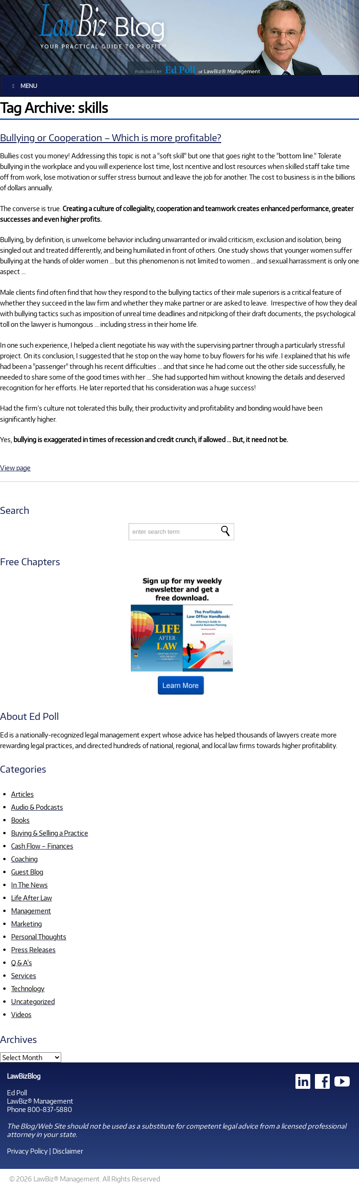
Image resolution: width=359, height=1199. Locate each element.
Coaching (24, 859)
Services (23, 975)
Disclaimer (67, 1151)
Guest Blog (27, 872)
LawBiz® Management (40, 1101)
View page (15, 467)
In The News (29, 885)
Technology (28, 988)
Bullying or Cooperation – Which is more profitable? (110, 137)
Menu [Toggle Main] (23, 85)
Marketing (26, 923)
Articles (22, 794)
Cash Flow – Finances (42, 846)
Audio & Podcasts (37, 807)
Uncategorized (33, 1001)
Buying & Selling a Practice (49, 833)
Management (31, 910)
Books (20, 820)
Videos (21, 1014)
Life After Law (31, 897)
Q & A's (21, 962)
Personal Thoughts (38, 936)
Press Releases (33, 949)
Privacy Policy (27, 1151)
